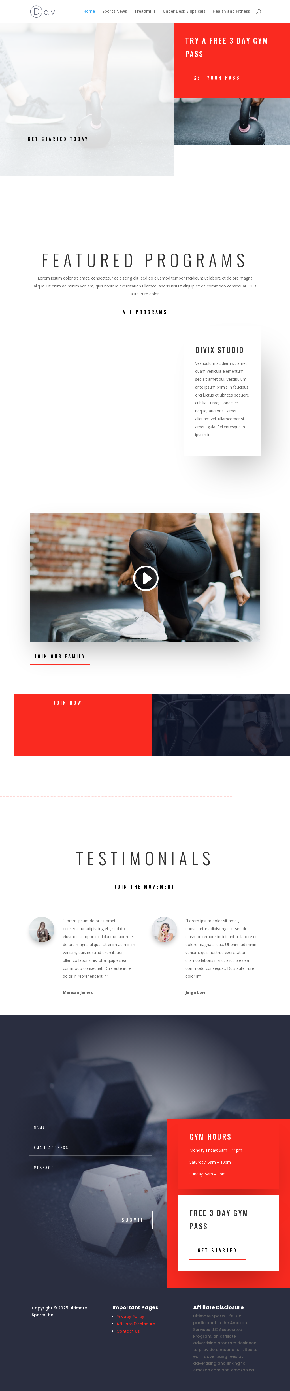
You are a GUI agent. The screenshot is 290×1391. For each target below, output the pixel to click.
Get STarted (217, 1250)
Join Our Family (60, 656)
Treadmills (144, 11)
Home (89, 11)
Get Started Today (58, 139)
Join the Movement (145, 886)
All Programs (145, 312)
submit (132, 1220)
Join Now (68, 702)
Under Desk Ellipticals (184, 11)
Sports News (114, 11)
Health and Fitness (231, 11)
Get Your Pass (216, 77)
